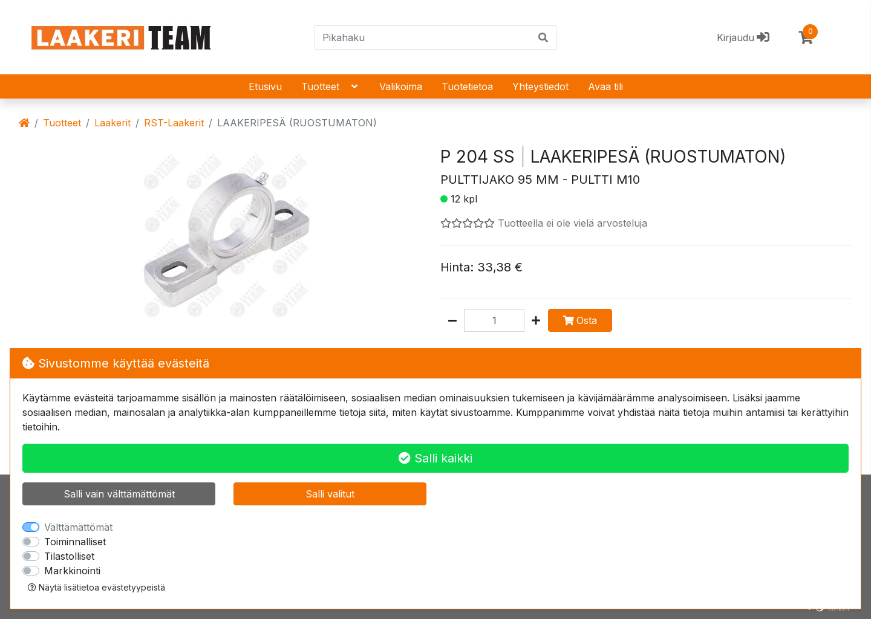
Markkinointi (72, 571)
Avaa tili (605, 86)
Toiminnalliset (75, 542)
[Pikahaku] (423, 37)
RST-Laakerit (174, 123)
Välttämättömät (78, 527)
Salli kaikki (435, 458)
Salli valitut (329, 494)
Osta (580, 320)
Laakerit (112, 123)
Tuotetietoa (467, 86)
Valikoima (400, 86)
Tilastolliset (69, 556)
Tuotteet (330, 86)
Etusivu (265, 86)
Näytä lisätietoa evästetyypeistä (96, 587)
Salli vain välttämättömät (119, 494)
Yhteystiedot (540, 86)
